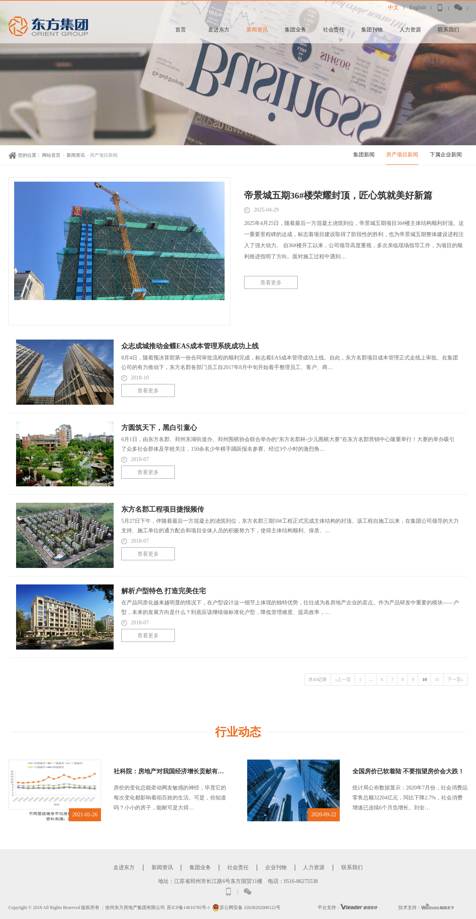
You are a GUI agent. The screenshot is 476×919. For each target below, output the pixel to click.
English (417, 7)
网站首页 (51, 155)
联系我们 (448, 30)
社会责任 (333, 30)
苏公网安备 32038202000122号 (246, 907)
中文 (393, 7)
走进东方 (219, 30)
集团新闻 (364, 155)
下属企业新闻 (446, 155)
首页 (180, 30)
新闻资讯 (257, 30)
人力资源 (410, 30)
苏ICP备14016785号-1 (188, 907)
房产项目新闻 (402, 155)
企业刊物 (276, 867)
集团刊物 (372, 30)
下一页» (455, 679)
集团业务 (295, 30)
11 (437, 679)
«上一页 (343, 679)
